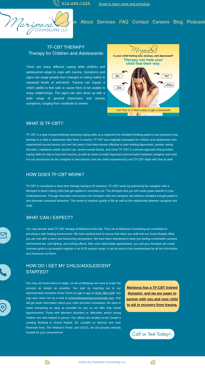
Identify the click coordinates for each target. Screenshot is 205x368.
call (79, 293)
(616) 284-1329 (104, 293)
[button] (106, 22)
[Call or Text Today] (152, 334)
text (88, 293)
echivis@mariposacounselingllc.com (91, 298)
